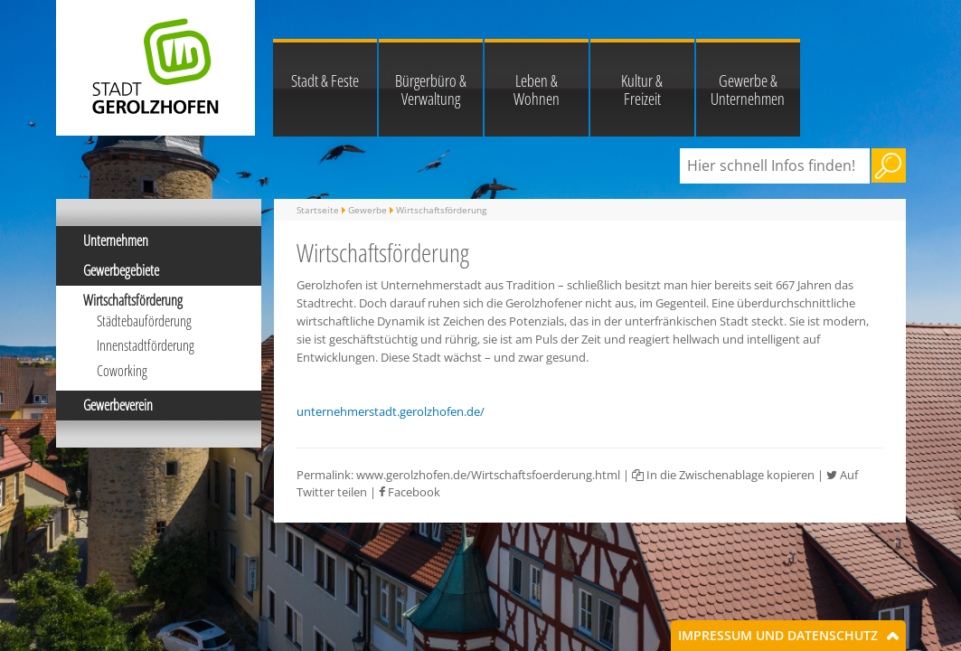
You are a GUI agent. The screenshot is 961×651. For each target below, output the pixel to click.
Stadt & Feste (325, 80)
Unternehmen (115, 240)
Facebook (409, 492)
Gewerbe (367, 209)
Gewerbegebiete (121, 270)
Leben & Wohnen (536, 89)
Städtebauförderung (144, 321)
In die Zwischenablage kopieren (723, 475)
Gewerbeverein (118, 405)
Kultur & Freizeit (642, 89)
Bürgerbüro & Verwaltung (430, 89)
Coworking (122, 371)
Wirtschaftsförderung (133, 300)
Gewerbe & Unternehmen (748, 89)
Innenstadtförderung (145, 345)
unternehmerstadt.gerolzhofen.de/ (391, 411)
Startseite (318, 209)
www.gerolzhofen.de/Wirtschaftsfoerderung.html (488, 475)
